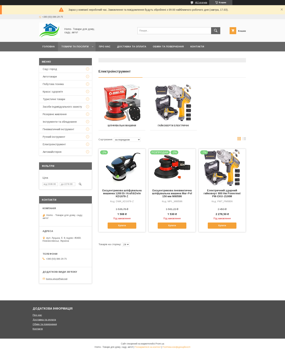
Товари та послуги (75, 46)
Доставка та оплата (131, 46)
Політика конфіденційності (176, 347)
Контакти (197, 46)
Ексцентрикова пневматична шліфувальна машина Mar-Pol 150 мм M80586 (172, 193)
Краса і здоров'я (53, 91)
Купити (122, 225)
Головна (48, 46)
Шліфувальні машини (121, 125)
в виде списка (244, 139)
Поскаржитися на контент (148, 347)
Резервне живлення (55, 114)
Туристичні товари (54, 99)
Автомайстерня (52, 151)
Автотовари (50, 76)
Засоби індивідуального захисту (62, 106)
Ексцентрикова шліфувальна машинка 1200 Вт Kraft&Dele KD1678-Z (122, 193)
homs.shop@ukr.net (56, 278)
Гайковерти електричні (172, 125)
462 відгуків (201, 2)
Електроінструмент (54, 144)
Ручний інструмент (54, 136)
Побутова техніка (53, 84)
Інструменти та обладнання (60, 121)
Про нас (104, 46)
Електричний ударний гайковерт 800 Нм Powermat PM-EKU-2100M (222, 193)
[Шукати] (215, 30)
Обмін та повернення (168, 46)
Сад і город (50, 69)
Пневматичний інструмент (58, 129)
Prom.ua (160, 343)
